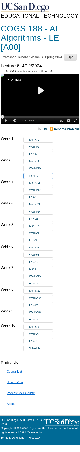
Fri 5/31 (41, 319)
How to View (15, 382)
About (11, 404)
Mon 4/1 (41, 139)
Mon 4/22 (41, 204)
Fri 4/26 (41, 219)
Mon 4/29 (41, 226)
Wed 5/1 (41, 233)
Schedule (35, 348)
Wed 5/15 (41, 276)
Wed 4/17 (41, 190)
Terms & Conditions (12, 437)
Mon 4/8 (41, 161)
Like (45, 129)
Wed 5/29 (41, 312)
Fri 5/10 (41, 262)
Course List (14, 371)
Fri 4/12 (41, 176)
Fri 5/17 (41, 283)
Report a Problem (66, 129)
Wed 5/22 (41, 298)
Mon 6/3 (41, 326)
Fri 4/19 (41, 197)
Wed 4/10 (41, 168)
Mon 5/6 (41, 247)
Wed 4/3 (41, 147)
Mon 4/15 (41, 183)
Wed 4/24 (41, 211)
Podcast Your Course (21, 393)
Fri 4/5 (41, 154)
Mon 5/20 (41, 290)
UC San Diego (25, 7)
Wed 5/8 (41, 254)
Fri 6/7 (41, 341)
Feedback (34, 437)
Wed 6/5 (41, 334)
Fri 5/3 (41, 240)
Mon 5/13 (41, 269)
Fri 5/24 (41, 305)
